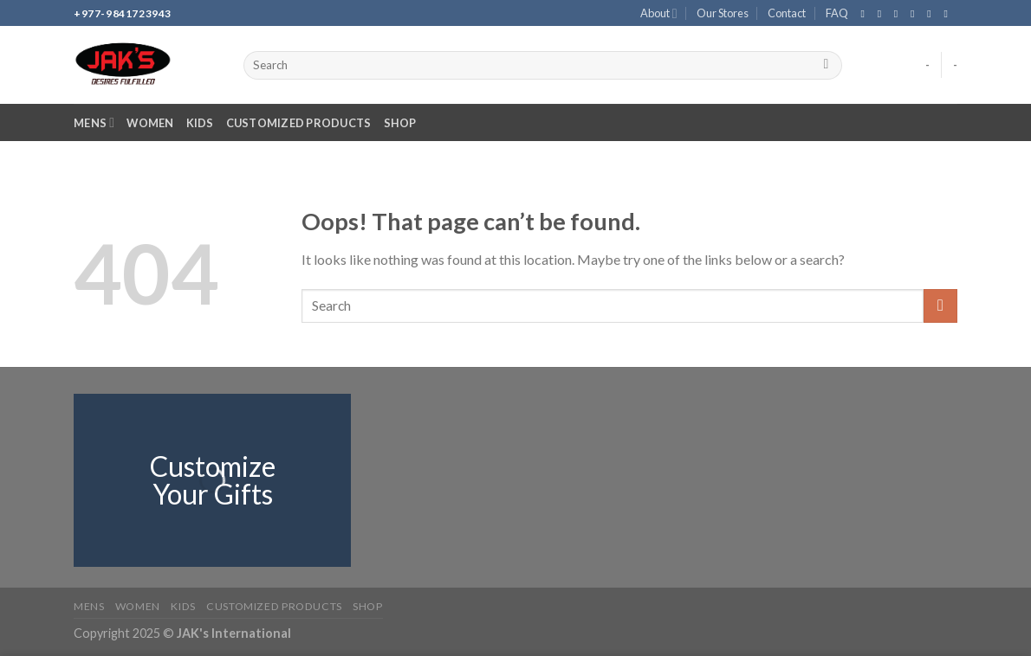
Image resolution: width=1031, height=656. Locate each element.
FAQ (837, 13)
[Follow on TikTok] (899, 14)
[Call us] (932, 14)
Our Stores (723, 13)
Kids (200, 123)
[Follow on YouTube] (948, 14)
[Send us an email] (916, 14)
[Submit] (826, 65)
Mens (94, 122)
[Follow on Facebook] (865, 14)
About (659, 13)
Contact (787, 13)
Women (149, 123)
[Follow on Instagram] (883, 14)
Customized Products (299, 123)
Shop (400, 123)
